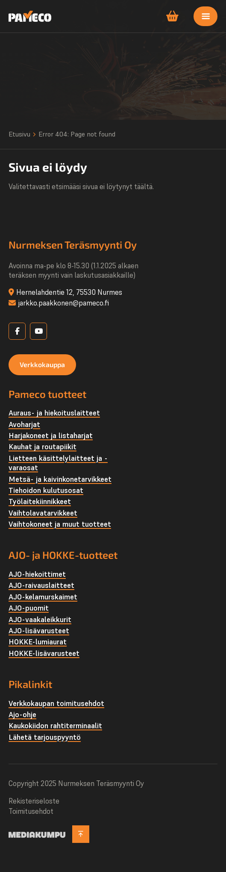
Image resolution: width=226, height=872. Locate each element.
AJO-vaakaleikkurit (40, 619)
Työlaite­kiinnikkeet (40, 501)
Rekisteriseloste (34, 801)
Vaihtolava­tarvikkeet (43, 513)
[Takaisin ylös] (80, 834)
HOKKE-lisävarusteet (44, 653)
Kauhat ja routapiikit (42, 446)
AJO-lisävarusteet (39, 630)
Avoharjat (24, 424)
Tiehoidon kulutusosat (46, 490)
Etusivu (19, 134)
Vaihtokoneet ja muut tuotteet (60, 524)
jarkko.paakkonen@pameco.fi (63, 303)
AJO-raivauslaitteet (41, 585)
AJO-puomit (29, 608)
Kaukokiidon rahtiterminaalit (55, 725)
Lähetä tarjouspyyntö (45, 737)
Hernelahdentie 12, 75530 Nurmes (69, 292)
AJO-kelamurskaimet (43, 597)
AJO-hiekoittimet (37, 574)
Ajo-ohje (22, 714)
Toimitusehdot (31, 811)
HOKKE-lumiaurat (38, 642)
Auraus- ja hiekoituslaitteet (54, 413)
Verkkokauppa (42, 364)
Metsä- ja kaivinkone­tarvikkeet (60, 479)
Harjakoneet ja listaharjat (51, 435)
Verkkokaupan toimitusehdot (56, 703)
